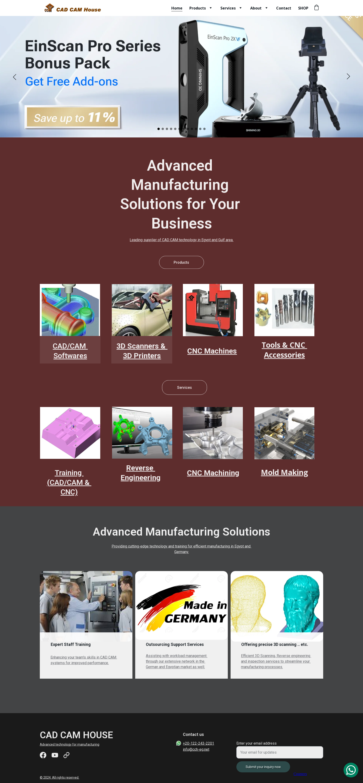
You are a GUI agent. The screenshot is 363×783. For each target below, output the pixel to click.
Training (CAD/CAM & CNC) (69, 486)
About (256, 8)
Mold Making (284, 473)
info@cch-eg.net (196, 750)
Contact (283, 8)
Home (176, 8)
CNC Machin (208, 473)
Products (197, 8)
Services (228, 8)
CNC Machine (210, 352)
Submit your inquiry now (263, 770)
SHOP (303, 8)
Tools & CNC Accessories (284, 352)
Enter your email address (256, 747)
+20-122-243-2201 (198, 744)
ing (234, 473)
